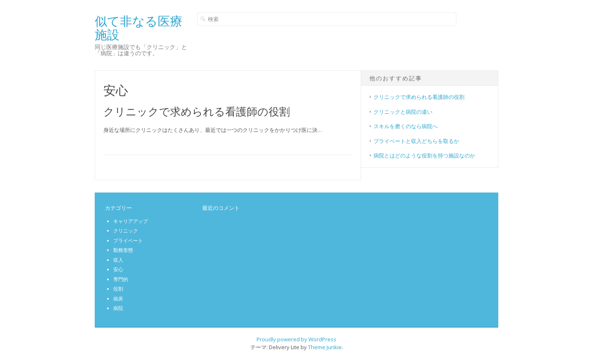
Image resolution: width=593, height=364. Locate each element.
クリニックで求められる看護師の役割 (196, 111)
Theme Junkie (325, 347)
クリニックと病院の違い (403, 111)
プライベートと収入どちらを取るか (416, 141)
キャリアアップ (130, 221)
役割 (118, 288)
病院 (118, 308)
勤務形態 (123, 250)
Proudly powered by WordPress (296, 339)
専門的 (120, 279)
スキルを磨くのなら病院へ (406, 126)
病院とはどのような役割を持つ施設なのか (424, 155)
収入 (118, 259)
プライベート (128, 240)
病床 (118, 298)
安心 (118, 269)
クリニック (125, 230)
